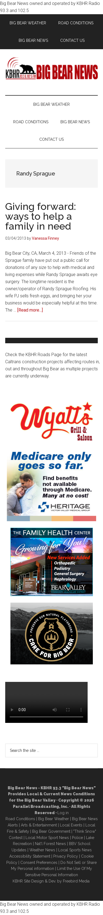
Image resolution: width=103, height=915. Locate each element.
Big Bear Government (51, 831)
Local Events (71, 825)
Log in (63, 813)
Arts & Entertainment (39, 825)
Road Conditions (20, 819)
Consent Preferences (38, 862)
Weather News (42, 850)
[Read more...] (30, 310)
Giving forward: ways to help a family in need (40, 216)
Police (77, 837)
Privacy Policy (65, 856)
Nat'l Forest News (50, 843)
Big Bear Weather (53, 819)
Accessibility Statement (29, 856)
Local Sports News (75, 850)
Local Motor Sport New (46, 837)
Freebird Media (76, 881)
